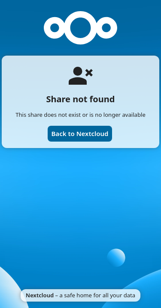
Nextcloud (40, 295)
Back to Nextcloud (79, 133)
